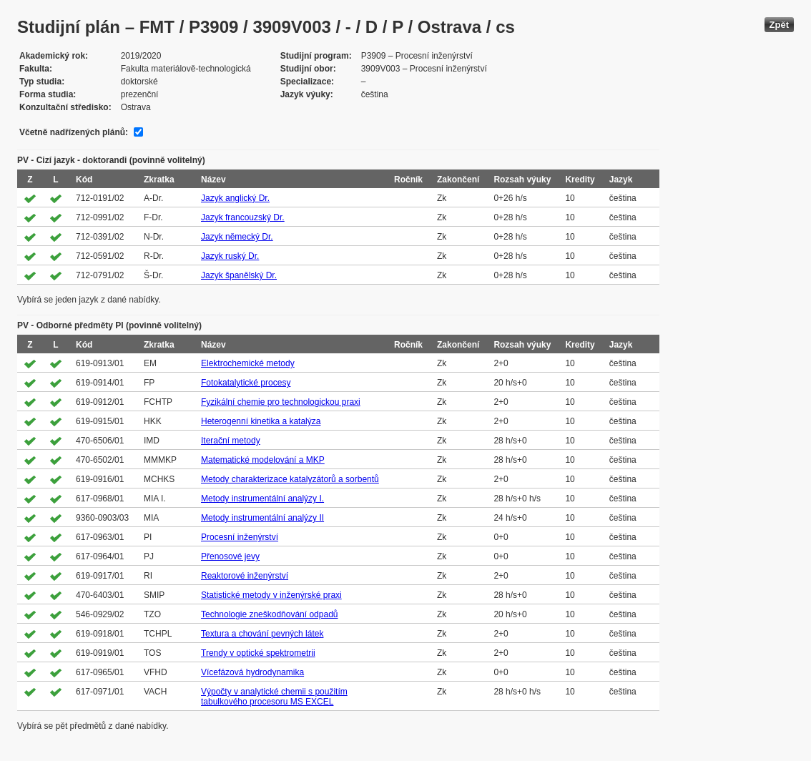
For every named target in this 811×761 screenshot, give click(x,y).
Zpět (779, 24)
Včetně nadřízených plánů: (73, 132)
